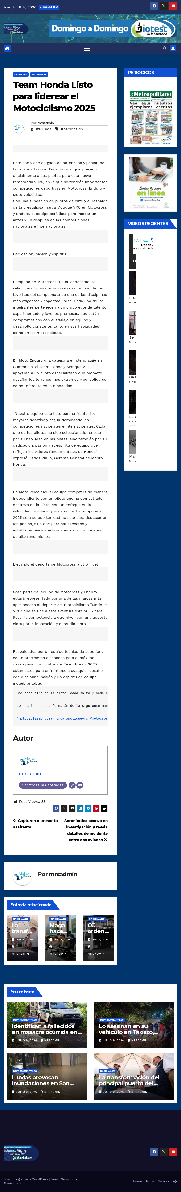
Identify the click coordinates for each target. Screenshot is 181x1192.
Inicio (150, 1181)
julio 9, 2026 (27, 1040)
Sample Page (167, 1181)
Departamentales (25, 1020)
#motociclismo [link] (29, 719)
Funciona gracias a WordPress (26, 1179)
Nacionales (39, 74)
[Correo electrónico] (79, 785)
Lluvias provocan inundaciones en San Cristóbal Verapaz (40, 1083)
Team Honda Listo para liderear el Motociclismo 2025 (54, 96)
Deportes (20, 74)
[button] (165, 48)
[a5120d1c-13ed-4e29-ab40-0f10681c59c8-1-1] (151, 183)
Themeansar (13, 1183)
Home (137, 1181)
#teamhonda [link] (54, 719)
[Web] (72, 785)
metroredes (149, 260)
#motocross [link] (100, 719)
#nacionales (72, 129)
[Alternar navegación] (87, 48)
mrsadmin (45, 123)
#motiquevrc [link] (77, 719)
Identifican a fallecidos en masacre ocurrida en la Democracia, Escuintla (45, 1032)
